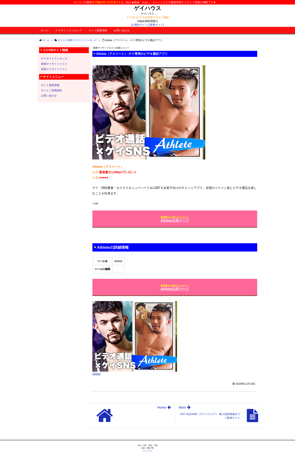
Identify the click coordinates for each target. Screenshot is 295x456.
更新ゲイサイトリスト (54, 69)
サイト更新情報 (98, 30)
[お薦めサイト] (139, 24)
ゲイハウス (147, 8)
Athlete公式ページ (174, 219)
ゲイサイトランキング (69, 30)
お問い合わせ (122, 30)
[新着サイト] (156, 24)
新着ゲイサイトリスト (54, 63)
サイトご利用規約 (51, 90)
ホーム (45, 30)
